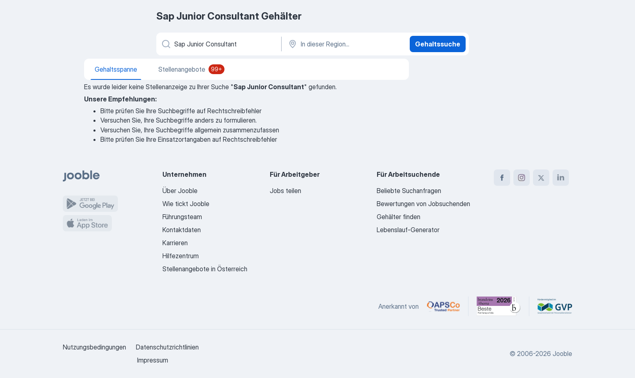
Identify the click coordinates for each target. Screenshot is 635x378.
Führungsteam (182, 217)
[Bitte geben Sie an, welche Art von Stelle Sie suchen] (218, 44)
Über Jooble (180, 191)
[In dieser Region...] (344, 44)
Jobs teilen (285, 191)
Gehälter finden (398, 217)
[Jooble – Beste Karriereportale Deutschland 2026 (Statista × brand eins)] (499, 306)
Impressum (152, 360)
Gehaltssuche (437, 44)
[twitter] (541, 177)
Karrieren (175, 243)
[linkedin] (561, 177)
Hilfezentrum (180, 256)
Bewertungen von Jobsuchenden (423, 204)
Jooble (562, 353)
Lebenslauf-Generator (408, 230)
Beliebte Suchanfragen (409, 191)
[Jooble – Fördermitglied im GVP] (554, 306)
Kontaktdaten (181, 230)
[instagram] (521, 177)
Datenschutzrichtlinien (167, 347)
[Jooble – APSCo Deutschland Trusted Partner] (443, 306)
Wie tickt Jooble (185, 204)
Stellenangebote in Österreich (204, 269)
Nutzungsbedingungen (94, 347)
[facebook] (502, 177)
